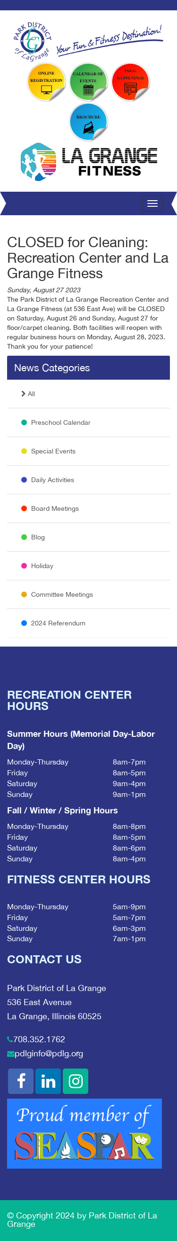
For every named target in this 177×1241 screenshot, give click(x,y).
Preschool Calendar (56, 422)
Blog (33, 537)
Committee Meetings (57, 594)
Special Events (48, 451)
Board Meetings (50, 508)
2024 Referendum (53, 623)
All (28, 394)
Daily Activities (47, 480)
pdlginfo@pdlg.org (49, 1053)
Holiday (37, 566)
